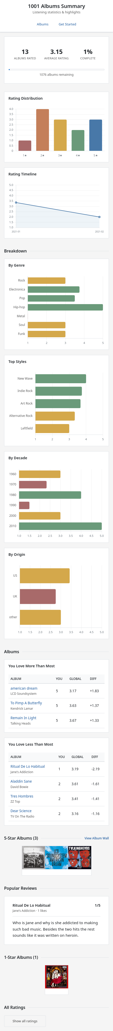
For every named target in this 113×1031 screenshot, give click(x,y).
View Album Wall (97, 838)
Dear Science (21, 810)
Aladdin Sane (21, 781)
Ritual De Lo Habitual (28, 766)
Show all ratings (25, 1021)
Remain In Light (23, 717)
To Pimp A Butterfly (26, 702)
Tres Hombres (22, 796)
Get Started (67, 24)
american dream (24, 688)
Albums (42, 24)
